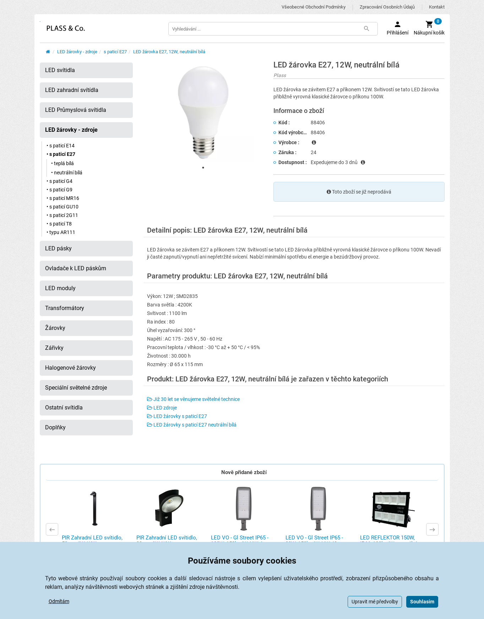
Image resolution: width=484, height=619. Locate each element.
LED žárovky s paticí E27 (177, 416)
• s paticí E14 (61, 145)
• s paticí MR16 (63, 198)
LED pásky (58, 248)
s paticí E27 (115, 51)
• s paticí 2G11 (62, 215)
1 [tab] (203, 167)
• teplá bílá (62, 163)
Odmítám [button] (59, 601)
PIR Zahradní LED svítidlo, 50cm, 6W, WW (92, 540)
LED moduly (60, 288)
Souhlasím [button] (422, 601)
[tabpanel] (203, 111)
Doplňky (55, 427)
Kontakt (437, 7)
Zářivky (54, 347)
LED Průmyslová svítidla (75, 110)
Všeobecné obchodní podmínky (314, 7)
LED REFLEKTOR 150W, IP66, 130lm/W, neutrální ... (391, 540)
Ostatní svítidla (64, 407)
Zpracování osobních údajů (387, 7)
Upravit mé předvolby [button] (375, 601)
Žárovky (55, 328)
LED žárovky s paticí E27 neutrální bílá (191, 425)
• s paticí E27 (61, 154)
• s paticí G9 (59, 189)
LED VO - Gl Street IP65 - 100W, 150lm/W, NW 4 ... (239, 540)
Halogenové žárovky (70, 367)
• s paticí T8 (59, 224)
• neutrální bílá (66, 172)
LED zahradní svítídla (71, 90)
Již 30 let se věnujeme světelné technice (193, 399)
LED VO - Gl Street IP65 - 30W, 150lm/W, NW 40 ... (314, 540)
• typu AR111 (61, 232)
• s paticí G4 (59, 181)
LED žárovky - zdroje (77, 51)
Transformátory (64, 308)
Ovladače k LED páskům (75, 268)
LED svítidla (60, 70)
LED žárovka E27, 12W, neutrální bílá (169, 51)
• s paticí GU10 (62, 207)
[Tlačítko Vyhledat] (366, 28)
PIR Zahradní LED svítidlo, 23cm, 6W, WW (166, 540)
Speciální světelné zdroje (76, 387)
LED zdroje (162, 408)
